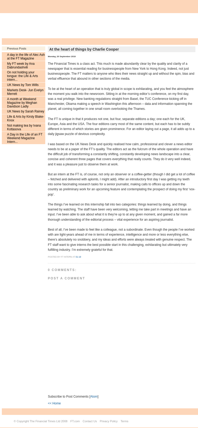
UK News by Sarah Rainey (25, 111)
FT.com (75, 421)
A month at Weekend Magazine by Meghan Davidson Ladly (22, 102)
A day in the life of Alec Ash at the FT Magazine (26, 56)
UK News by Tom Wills (22, 85)
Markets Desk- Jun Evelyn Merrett (25, 92)
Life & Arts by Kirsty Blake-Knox (25, 118)
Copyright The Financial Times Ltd (38, 421)
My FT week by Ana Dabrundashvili (21, 65)
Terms (124, 421)
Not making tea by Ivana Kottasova (24, 127)
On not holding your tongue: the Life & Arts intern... (22, 76)
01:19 (78, 257)
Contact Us (90, 421)
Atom (94, 396)
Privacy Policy (108, 421)
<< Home (54, 403)
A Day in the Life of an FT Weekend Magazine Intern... (24, 138)
